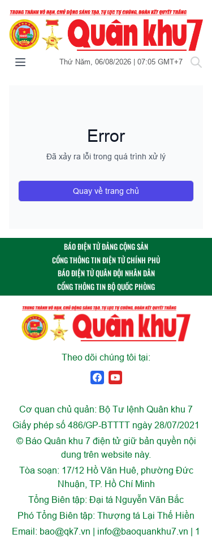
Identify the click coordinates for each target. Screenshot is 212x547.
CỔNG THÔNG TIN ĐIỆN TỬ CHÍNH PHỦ (106, 260)
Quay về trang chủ (106, 191)
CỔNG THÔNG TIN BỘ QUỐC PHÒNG (106, 286)
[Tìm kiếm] (196, 62)
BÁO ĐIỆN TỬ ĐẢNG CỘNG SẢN (106, 246)
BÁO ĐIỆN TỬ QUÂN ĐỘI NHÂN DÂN (106, 273)
